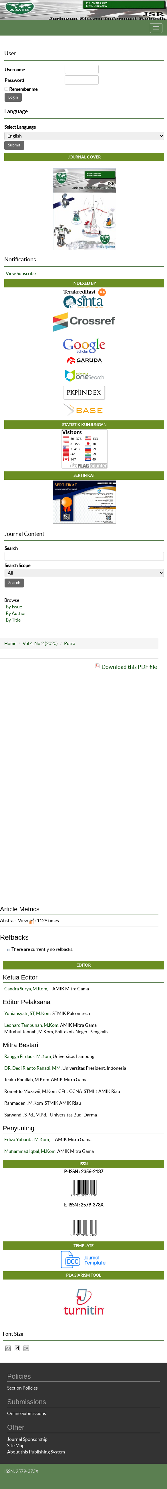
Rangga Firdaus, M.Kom (27, 1056)
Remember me (23, 89)
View (11, 273)
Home (10, 643)
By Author (16, 613)
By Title (13, 619)
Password (14, 80)
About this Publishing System (36, 1451)
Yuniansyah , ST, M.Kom (27, 1013)
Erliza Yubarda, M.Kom (26, 1139)
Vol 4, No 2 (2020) (40, 643)
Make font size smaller (8, 1348)
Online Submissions (26, 1413)
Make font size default (17, 1348)
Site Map (16, 1445)
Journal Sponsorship (27, 1439)
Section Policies (22, 1387)
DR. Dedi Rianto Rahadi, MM (32, 1068)
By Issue (14, 606)
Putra (69, 643)
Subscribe (26, 273)
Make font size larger (26, 1348)
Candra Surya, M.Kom (25, 988)
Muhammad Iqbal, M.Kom (29, 1151)
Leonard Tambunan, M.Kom (31, 1025)
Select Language (20, 127)
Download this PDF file (129, 667)
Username (15, 69)
